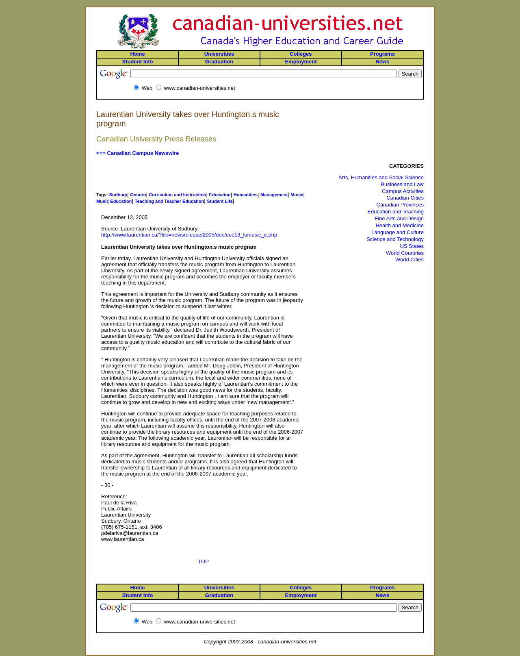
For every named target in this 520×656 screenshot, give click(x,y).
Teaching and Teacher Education (169, 201)
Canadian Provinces (400, 205)
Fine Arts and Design (399, 218)
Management (274, 194)
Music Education (114, 201)
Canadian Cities (405, 198)
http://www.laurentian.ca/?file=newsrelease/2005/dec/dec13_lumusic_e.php (189, 235)
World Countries (405, 253)
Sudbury (118, 194)
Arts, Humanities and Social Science (381, 177)
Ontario (138, 194)
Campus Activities (403, 191)
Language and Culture (397, 232)
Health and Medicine (399, 225)
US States (412, 246)
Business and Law (402, 184)
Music (296, 194)
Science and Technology (395, 239)
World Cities (409, 259)
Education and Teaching (395, 212)
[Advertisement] (203, 174)
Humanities (246, 194)
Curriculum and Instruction (177, 194)
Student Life (220, 201)
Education (220, 194)
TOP (203, 561)
